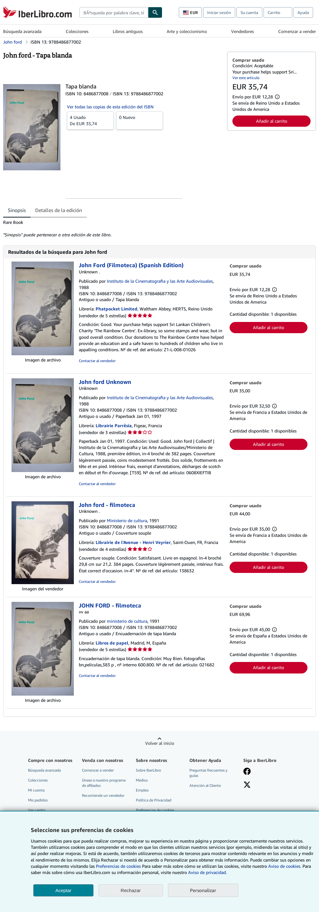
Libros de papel (112, 642)
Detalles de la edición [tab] (58, 210)
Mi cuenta (36, 790)
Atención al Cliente (205, 785)
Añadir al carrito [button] (271, 121)
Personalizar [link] (203, 890)
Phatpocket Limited (116, 308)
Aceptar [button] (63, 890)
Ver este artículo (245, 77)
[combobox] (113, 12)
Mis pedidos (38, 800)
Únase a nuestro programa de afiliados (104, 783)
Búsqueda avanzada (22, 31)
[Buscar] (155, 12)
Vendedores (242, 31)
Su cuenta (249, 12)
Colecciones (77, 31)
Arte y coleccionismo (187, 31)
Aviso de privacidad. (207, 872)
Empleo (142, 790)
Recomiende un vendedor (103, 795)
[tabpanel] (112, 228)
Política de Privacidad (153, 800)
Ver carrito (36, 810)
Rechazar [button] (130, 890)
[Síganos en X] (247, 785)
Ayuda (303, 12)
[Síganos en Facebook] (247, 772)
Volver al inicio (159, 743)
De (90, 120)
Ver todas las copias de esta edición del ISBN (110, 106)
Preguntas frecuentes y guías (208, 773)
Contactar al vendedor (97, 360)
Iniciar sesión (219, 12)
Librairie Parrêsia (114, 425)
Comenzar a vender (297, 31)
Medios (142, 780)
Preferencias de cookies (118, 866)
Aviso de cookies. (284, 866)
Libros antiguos (128, 31)
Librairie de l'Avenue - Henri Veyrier (133, 542)
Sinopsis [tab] (17, 210)
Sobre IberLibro (148, 770)
